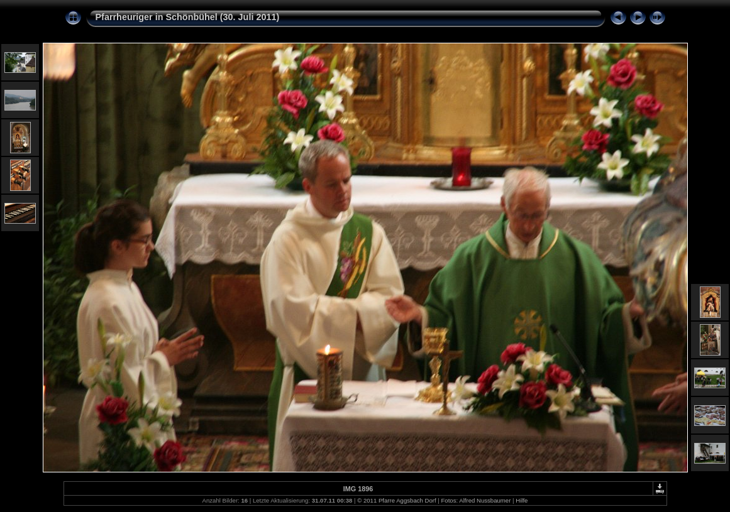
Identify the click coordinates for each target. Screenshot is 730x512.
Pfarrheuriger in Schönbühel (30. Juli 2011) (188, 17)
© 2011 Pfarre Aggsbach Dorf (396, 500)
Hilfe (522, 500)
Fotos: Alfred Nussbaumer (476, 500)
